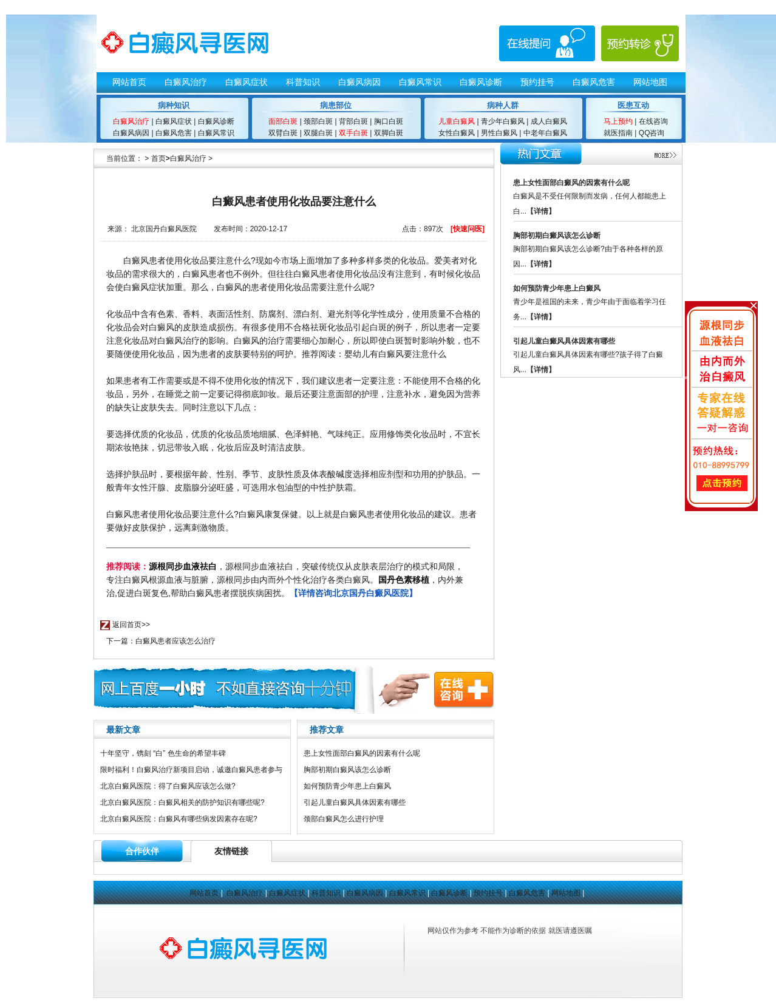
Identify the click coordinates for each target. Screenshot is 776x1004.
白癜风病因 (359, 82)
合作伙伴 (142, 851)
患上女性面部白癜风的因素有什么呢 (362, 753)
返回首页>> (131, 624)
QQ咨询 (652, 133)
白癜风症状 (246, 82)
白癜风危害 (594, 82)
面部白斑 (283, 121)
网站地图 (650, 82)
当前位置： (124, 158)
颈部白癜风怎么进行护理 (344, 819)
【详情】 (541, 211)
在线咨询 (653, 121)
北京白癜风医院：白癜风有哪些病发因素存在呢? (178, 819)
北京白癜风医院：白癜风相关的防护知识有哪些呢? (182, 802)
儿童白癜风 (456, 121)
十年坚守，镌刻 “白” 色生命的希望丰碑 (163, 753)
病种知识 (173, 105)
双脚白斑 (388, 133)
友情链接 (231, 851)
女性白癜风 (456, 133)
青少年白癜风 (503, 121)
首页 (158, 158)
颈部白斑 (318, 121)
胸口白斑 (388, 121)
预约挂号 (537, 82)
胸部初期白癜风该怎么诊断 (347, 769)
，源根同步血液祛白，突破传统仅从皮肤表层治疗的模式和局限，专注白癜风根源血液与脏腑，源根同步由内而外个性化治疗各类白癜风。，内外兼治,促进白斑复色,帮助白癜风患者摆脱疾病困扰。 (284, 579)
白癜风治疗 (186, 82)
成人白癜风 (547, 121)
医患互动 (633, 105)
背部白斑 (352, 121)
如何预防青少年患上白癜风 (347, 786)
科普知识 (303, 82)
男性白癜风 (499, 133)
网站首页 (129, 82)
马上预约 (618, 121)
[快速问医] (468, 229)
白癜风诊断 (481, 82)
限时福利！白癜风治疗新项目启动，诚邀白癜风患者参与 (191, 769)
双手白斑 (353, 133)
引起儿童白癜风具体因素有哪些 (355, 802)
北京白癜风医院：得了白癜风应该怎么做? (168, 786)
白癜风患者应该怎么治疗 (175, 641)
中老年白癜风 (544, 133)
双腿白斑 (318, 133)
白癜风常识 (420, 82)
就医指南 (618, 133)
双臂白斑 (283, 133)
